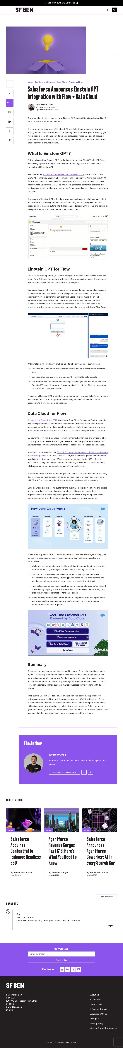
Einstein (73, 82)
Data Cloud (62, 82)
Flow (80, 82)
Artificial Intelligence (45, 82)
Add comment (107, 897)
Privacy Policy (96, 1023)
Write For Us (96, 1004)
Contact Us (95, 999)
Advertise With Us (98, 1014)
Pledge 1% (95, 1018)
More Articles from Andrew (64, 772)
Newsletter (114, 10)
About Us (94, 994)
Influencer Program (99, 1009)
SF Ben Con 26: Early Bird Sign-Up (62, 2)
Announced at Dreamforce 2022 (42, 420)
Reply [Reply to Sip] (110, 925)
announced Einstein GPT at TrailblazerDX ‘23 (63, 174)
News (30, 82)
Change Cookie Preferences (103, 1028)
